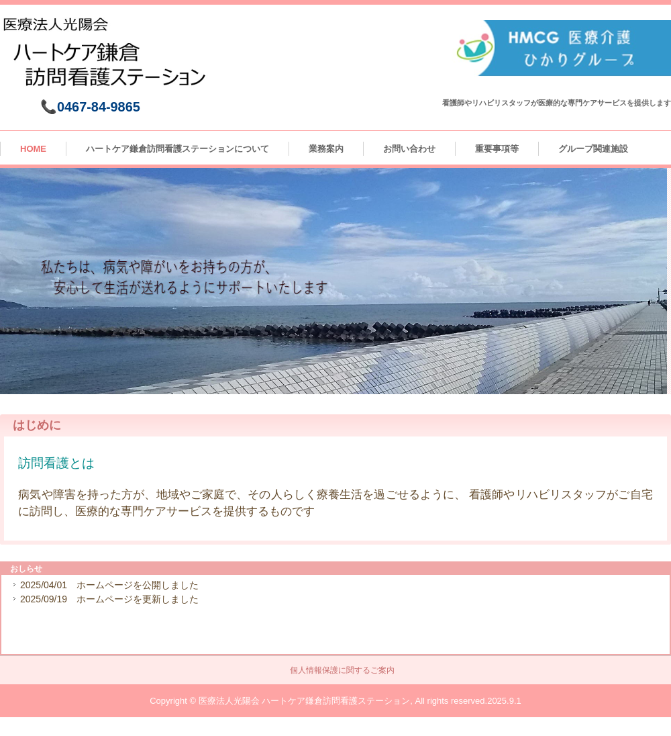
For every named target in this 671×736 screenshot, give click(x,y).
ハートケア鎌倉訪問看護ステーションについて (177, 149)
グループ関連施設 (593, 149)
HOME (33, 149)
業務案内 (326, 149)
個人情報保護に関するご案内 (342, 670)
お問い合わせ (409, 149)
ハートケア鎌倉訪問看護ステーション (109, 56)
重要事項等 (497, 149)
